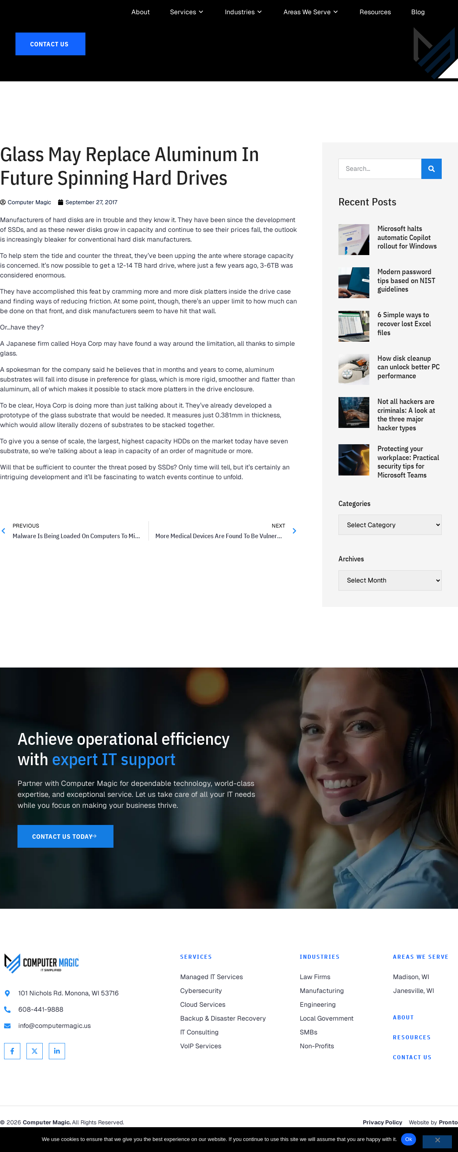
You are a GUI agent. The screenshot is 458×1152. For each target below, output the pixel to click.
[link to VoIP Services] (223, 1061)
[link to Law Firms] (330, 992)
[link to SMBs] (330, 1047)
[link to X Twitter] (34, 1066)
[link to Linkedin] (57, 1066)
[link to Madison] (423, 992)
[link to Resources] (375, 12)
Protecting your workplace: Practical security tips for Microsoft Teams (408, 476)
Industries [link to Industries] (320, 971)
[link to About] (140, 12)
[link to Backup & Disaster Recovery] (223, 1033)
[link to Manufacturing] (330, 1005)
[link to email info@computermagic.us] (76, 1040)
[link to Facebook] (12, 1066)
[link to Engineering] (330, 1019)
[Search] (431, 183)
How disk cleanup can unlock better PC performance (408, 381)
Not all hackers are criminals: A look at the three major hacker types (406, 429)
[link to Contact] (423, 1072)
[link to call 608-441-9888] (76, 1024)
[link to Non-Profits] (330, 1061)
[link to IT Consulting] (223, 1047)
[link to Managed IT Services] (223, 992)
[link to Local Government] (330, 1033)
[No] (437, 1141)
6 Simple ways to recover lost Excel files (404, 338)
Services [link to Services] (196, 971)
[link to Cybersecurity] (223, 1005)
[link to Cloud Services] (223, 1019)
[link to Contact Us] (50, 44)
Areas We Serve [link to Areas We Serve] (421, 971)
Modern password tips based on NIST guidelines (406, 294)
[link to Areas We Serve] (307, 12)
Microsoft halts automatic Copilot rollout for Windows (407, 251)
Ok (408, 1139)
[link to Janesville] (423, 1005)
